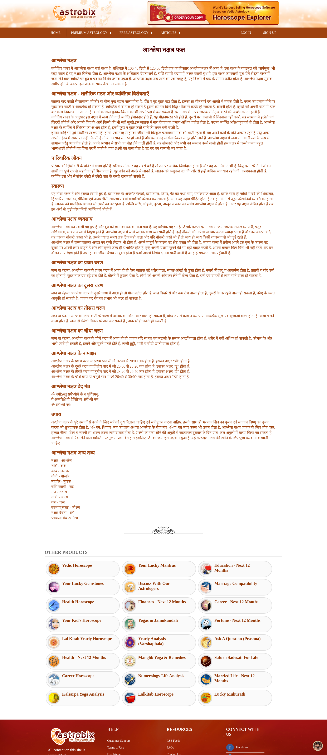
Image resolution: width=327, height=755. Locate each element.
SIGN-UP (269, 32)
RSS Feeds (173, 704)
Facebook (237, 711)
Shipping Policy (117, 738)
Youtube (236, 742)
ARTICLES (168, 32)
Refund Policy (116, 731)
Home (55, 32)
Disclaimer (114, 718)
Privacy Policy (116, 725)
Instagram (237, 732)
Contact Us (174, 718)
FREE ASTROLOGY (133, 32)
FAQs (170, 711)
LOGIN (246, 32)
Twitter (235, 721)
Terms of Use (115, 711)
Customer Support (118, 704)
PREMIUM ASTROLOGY (89, 32)
